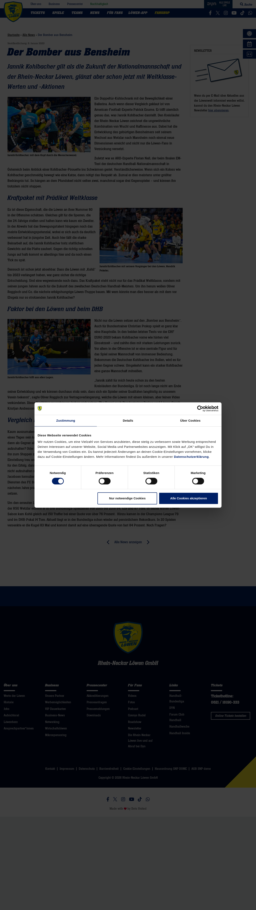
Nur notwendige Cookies (127, 498)
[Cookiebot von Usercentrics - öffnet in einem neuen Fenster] (200, 408)
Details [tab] (128, 420)
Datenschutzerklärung (191, 456)
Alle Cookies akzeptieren (188, 498)
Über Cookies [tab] (190, 420)
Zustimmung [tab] (65, 420)
